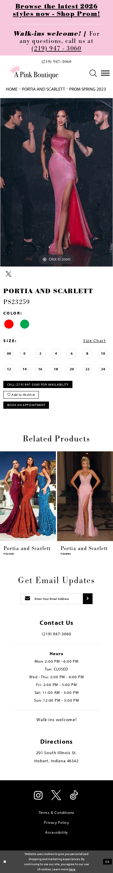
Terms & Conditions (56, 812)
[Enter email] (51, 598)
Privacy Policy (56, 822)
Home (11, 89)
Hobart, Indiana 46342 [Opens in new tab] (56, 760)
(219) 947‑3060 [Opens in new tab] (56, 634)
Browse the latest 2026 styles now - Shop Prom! (56, 10)
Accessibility (56, 832)
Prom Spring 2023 (87, 89)
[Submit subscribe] (88, 598)
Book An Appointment (26, 405)
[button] (93, 73)
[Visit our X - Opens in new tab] (56, 796)
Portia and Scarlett (43, 89)
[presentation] (28, 496)
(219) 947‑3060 (57, 62)
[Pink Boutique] (34, 72)
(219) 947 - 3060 (56, 48)
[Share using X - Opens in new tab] (8, 274)
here (72, 869)
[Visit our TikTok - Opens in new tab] (74, 796)
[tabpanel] (56, 182)
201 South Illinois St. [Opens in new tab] (56, 752)
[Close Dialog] (5, 862)
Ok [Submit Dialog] (107, 861)
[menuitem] (57, 63)
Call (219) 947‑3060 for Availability (38, 384)
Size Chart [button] (94, 340)
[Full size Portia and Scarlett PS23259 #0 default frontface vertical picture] (56, 182)
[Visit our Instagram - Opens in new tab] (38, 796)
